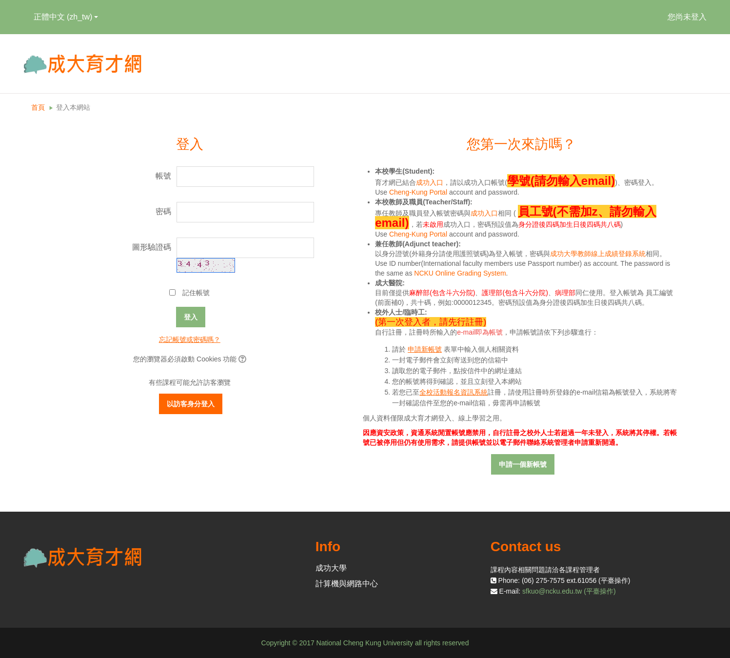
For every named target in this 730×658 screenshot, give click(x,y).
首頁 (38, 107)
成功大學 (331, 568)
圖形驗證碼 (151, 247)
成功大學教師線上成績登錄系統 (598, 254)
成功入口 (429, 182)
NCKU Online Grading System (460, 273)
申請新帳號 (425, 349)
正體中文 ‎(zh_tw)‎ (66, 17)
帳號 (163, 176)
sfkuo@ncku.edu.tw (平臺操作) (569, 591)
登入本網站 (73, 107)
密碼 (163, 211)
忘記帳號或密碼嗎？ (189, 339)
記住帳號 (196, 293)
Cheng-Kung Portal (418, 192)
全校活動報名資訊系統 (453, 392)
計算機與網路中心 (347, 583)
